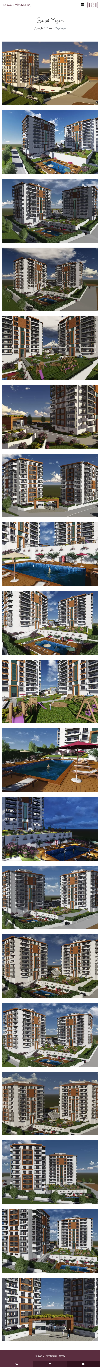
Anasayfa (38, 28)
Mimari (49, 28)
